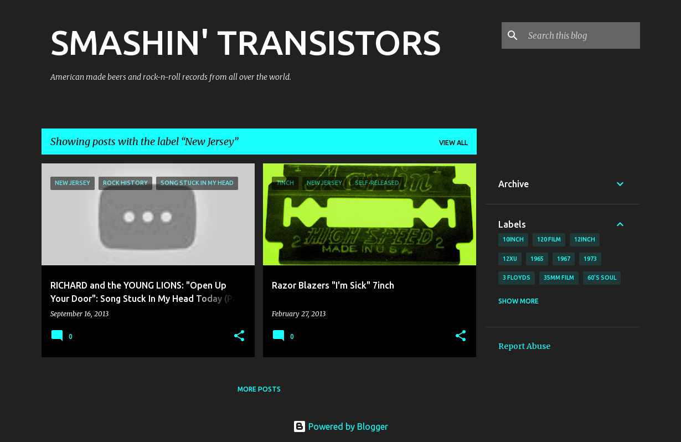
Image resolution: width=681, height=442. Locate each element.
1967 (563, 258)
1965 (537, 258)
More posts (259, 389)
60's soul (601, 277)
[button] (239, 336)
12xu (510, 258)
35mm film (559, 277)
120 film (549, 239)
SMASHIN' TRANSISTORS (245, 42)
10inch (513, 239)
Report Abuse (524, 346)
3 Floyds (516, 277)
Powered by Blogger (340, 426)
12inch (584, 239)
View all (453, 142)
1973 (590, 258)
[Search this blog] (582, 35)
